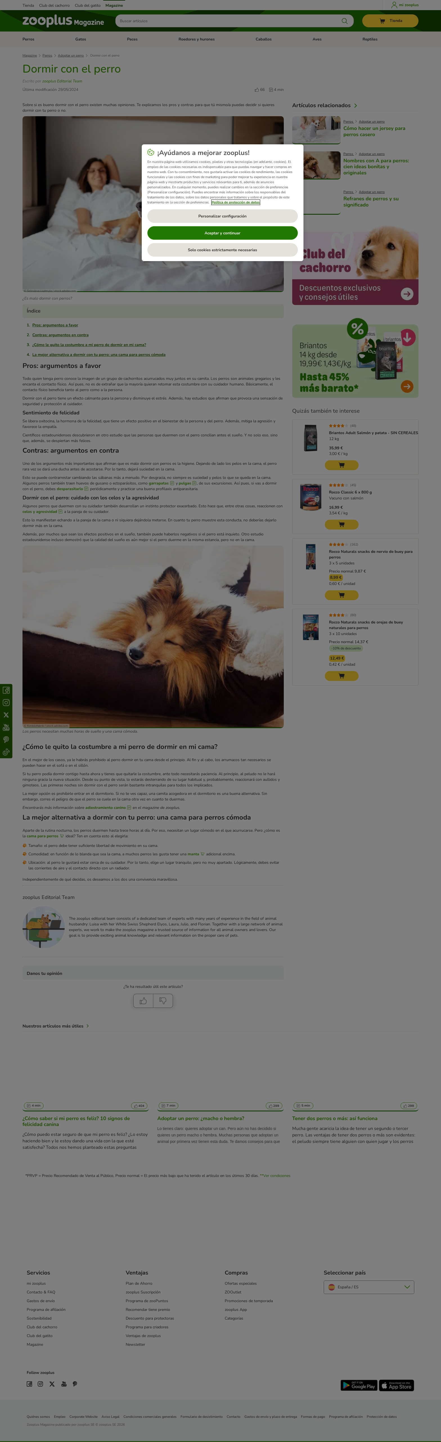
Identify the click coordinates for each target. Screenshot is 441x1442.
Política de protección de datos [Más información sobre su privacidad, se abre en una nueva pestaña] (236, 202)
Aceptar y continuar (222, 233)
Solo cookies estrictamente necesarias (222, 250)
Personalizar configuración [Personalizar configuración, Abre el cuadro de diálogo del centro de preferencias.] (222, 216)
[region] (222, 202)
